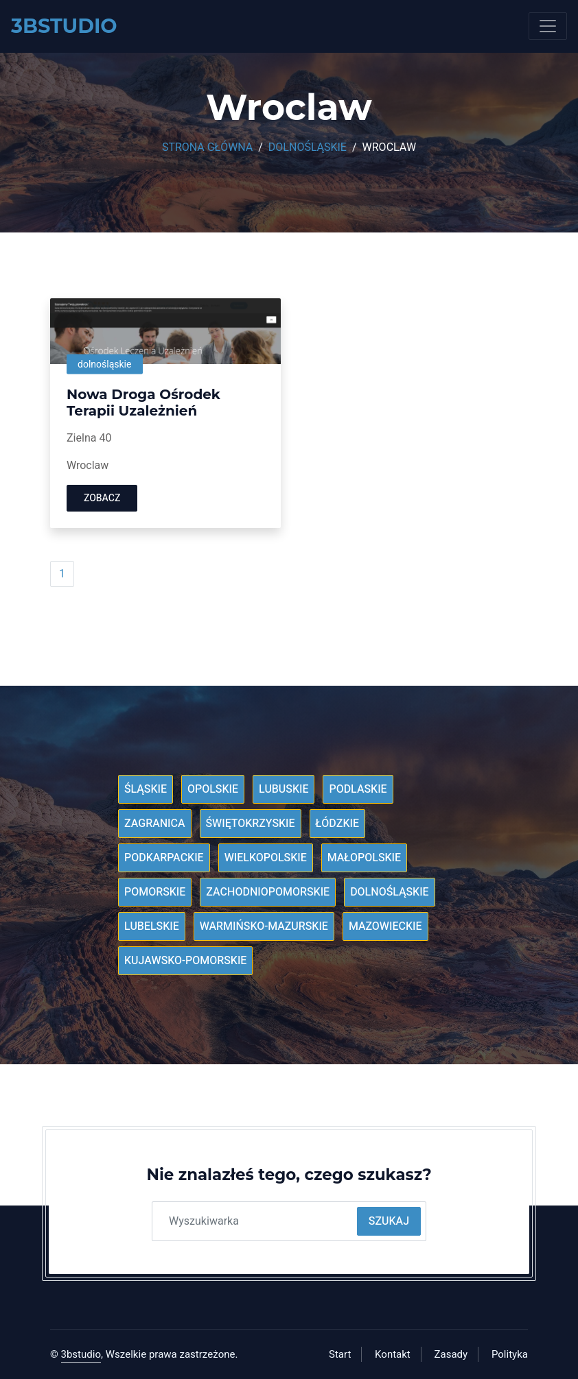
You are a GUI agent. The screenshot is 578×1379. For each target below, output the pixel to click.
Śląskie (145, 789)
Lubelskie (151, 926)
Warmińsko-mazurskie (264, 926)
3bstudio (81, 1354)
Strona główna (207, 147)
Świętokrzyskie (250, 823)
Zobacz (102, 498)
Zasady (451, 1354)
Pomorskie (154, 892)
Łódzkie (337, 823)
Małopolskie (364, 858)
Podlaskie (357, 789)
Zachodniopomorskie (268, 892)
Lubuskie (284, 789)
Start (340, 1354)
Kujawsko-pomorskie (185, 960)
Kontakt (393, 1354)
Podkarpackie (164, 858)
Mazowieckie (385, 926)
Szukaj (389, 1221)
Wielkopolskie (265, 858)
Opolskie (212, 789)
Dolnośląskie (307, 147)
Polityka (510, 1354)
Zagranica (154, 823)
